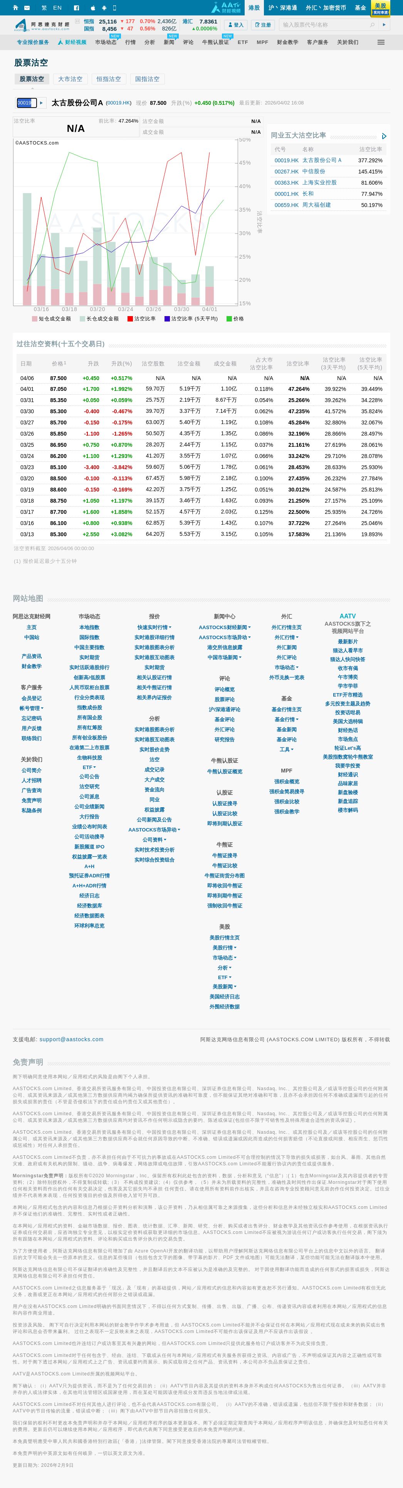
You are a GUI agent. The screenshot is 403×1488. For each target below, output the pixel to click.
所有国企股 (89, 717)
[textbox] (334, 25)
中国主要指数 (89, 647)
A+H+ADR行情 (89, 886)
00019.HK (118, 103)
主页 (32, 627)
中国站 (31, 637)
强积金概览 (286, 781)
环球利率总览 (89, 926)
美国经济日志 (225, 997)
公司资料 (154, 840)
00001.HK (287, 194)
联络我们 (32, 738)
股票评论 (225, 699)
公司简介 (32, 770)
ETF (89, 767)
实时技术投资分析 (154, 850)
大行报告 (89, 817)
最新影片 (348, 642)
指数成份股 (89, 707)
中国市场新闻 (225, 657)
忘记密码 (32, 718)
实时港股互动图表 (154, 657)
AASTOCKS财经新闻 (225, 627)
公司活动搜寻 (89, 837)
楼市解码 (348, 810)
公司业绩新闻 (89, 807)
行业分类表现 (89, 697)
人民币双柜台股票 (89, 687)
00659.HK (287, 205)
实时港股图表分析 (154, 647)
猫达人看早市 (348, 650)
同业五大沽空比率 (298, 135)
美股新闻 (225, 987)
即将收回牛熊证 (224, 886)
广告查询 (32, 790)
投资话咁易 (347, 712)
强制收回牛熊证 (224, 906)
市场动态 (225, 958)
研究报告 (225, 739)
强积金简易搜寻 (286, 791)
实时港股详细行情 (154, 637)
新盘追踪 (348, 801)
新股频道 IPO (89, 847)
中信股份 (314, 171)
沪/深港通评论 (224, 709)
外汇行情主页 (287, 627)
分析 (225, 968)
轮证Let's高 (347, 748)
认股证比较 (224, 813)
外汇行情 (287, 637)
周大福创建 (316, 205)
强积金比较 (286, 802)
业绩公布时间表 (89, 827)
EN (57, 7)
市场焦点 (348, 739)
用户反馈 (32, 728)
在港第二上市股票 (89, 748)
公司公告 (89, 776)
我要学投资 (347, 766)
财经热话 (348, 730)
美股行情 (225, 948)
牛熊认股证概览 (224, 771)
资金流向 (154, 790)
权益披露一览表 (89, 857)
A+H (89, 866)
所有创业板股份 (89, 738)
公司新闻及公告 (154, 820)
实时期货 (89, 657)
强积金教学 (286, 812)
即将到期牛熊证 (224, 896)
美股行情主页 (225, 938)
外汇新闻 (287, 647)
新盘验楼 (348, 792)
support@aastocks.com (72, 1039)
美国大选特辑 (348, 721)
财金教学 (32, 666)
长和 (308, 193)
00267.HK (287, 171)
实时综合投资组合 (154, 860)
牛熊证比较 (224, 866)
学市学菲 (348, 686)
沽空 (154, 760)
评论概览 (225, 689)
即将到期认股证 (224, 823)
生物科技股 (89, 758)
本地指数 (89, 627)
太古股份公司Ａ (322, 160)
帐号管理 (32, 708)
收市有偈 (348, 668)
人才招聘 (32, 780)
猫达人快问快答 (347, 659)
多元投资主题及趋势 (347, 704)
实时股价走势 (154, 749)
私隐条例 (32, 810)
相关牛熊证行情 (154, 687)
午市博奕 (348, 677)
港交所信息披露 (224, 647)
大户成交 (154, 780)
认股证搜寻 (224, 803)
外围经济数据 (225, 1007)
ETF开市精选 (348, 695)
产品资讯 (32, 656)
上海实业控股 (319, 182)
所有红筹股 (89, 728)
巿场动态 (287, 667)
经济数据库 (89, 906)
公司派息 (89, 797)
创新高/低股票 (89, 677)
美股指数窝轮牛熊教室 (348, 757)
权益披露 (154, 810)
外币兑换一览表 (286, 677)
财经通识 (348, 775)
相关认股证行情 (154, 677)
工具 (287, 749)
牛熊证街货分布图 (225, 876)
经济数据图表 (89, 916)
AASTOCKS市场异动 (154, 830)
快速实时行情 (154, 627)
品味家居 (348, 783)
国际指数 (89, 637)
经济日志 (89, 896)
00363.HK (287, 183)
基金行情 (287, 719)
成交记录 (154, 770)
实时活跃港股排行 (89, 667)
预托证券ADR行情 (89, 876)
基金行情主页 (287, 709)
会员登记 (32, 698)
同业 (154, 800)
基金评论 (225, 719)
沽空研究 (89, 786)
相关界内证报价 (154, 697)
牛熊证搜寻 (224, 855)
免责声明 (32, 800)
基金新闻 (287, 729)
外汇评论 (225, 729)
